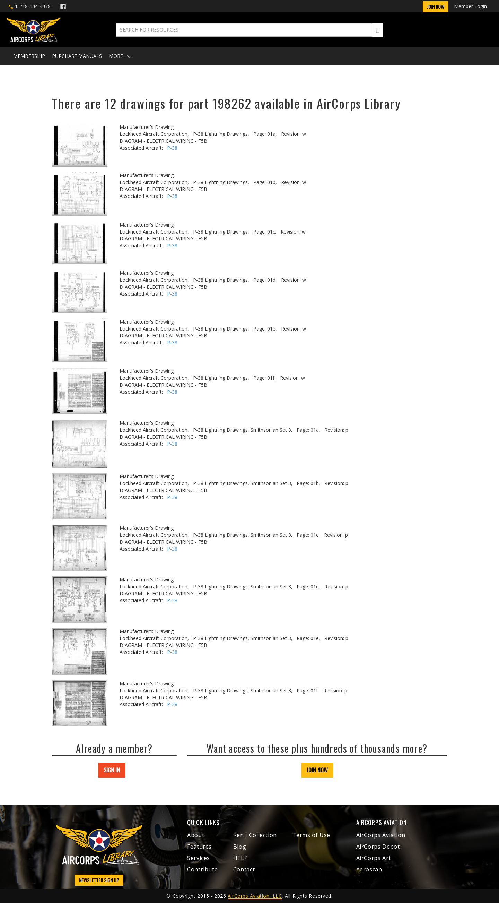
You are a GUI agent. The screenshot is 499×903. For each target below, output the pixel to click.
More (120, 56)
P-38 (172, 147)
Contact (244, 869)
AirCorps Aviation (380, 835)
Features (199, 846)
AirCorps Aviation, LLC (255, 896)
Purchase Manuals (77, 56)
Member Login (470, 6)
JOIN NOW (317, 770)
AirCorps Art (373, 858)
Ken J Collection (255, 835)
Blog (239, 846)
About (195, 835)
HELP (240, 858)
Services (198, 858)
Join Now (435, 6)
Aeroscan (369, 869)
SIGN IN (112, 770)
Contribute (202, 869)
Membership (29, 56)
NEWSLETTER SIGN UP (99, 880)
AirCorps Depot (378, 846)
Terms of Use (311, 835)
